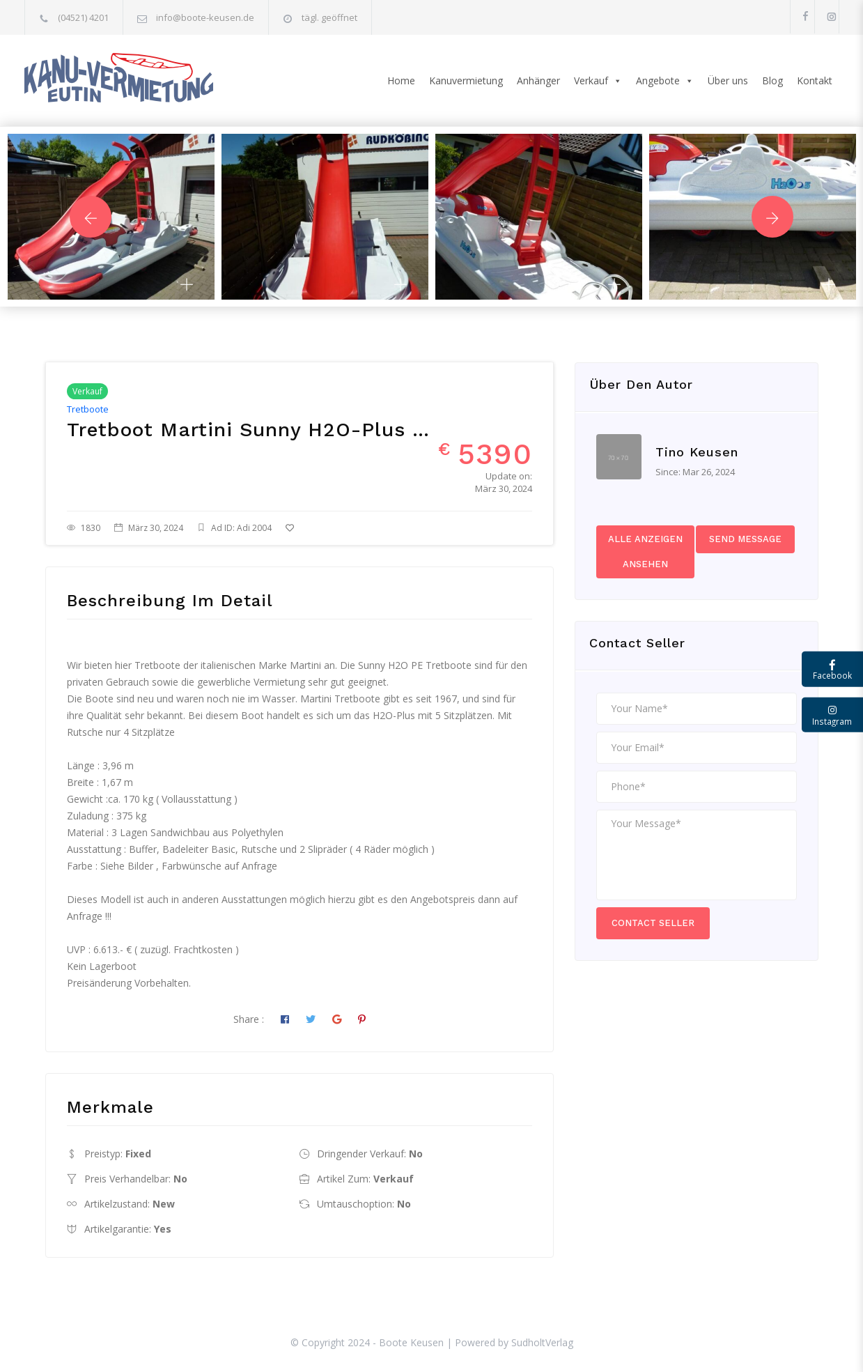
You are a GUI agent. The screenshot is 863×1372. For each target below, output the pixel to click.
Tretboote (88, 409)
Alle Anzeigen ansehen (645, 551)
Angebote (665, 81)
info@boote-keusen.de (205, 17)
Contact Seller (653, 923)
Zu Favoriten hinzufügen (347, 528)
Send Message (745, 539)
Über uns (728, 80)
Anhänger (538, 80)
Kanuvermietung (466, 80)
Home (401, 80)
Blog (772, 80)
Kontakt (814, 80)
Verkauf (598, 81)
